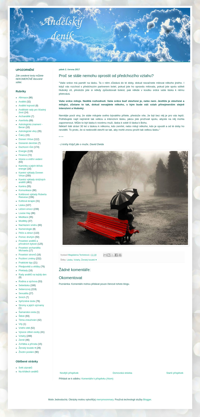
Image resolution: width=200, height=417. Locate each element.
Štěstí (22, 316)
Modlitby (23, 221)
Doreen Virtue (26, 139)
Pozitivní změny (27, 258)
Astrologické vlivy (28, 131)
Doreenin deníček (28, 143)
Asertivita (23, 120)
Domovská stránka (122, 373)
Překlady (23, 270)
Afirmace (23, 97)
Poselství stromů (27, 254)
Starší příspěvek (174, 373)
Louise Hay (24, 213)
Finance (23, 155)
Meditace (23, 217)
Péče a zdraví (26, 233)
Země (22, 340)
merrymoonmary (104, 399)
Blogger (147, 399)
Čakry (22, 135)
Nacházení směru (28, 225)
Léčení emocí (26, 209)
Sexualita (23, 293)
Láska (70, 260)
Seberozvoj (24, 289)
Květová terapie (27, 201)
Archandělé (25, 116)
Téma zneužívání (28, 320)
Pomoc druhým (27, 237)
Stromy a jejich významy (31, 305)
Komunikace (25, 190)
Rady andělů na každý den (32, 274)
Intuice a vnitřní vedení (30, 159)
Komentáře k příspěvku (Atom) (97, 378)
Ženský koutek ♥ (89, 260)
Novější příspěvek (69, 373)
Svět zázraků (25, 367)
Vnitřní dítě (24, 328)
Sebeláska (24, 285)
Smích (22, 297)
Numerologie (25, 229)
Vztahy (77, 260)
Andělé (22, 101)
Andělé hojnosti (27, 105)
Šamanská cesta (27, 312)
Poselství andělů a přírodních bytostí (28, 242)
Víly (21, 324)
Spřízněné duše (27, 301)
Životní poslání (26, 352)
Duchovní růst (26, 147)
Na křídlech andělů (28, 371)
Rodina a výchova (28, 281)
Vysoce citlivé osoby (29, 332)
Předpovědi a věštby (29, 266)
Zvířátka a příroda (28, 344)
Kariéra (22, 186)
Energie (23, 151)
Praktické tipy (26, 262)
